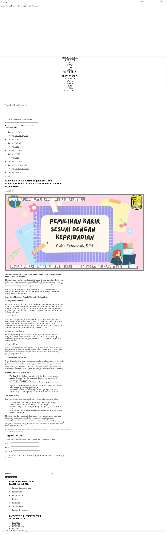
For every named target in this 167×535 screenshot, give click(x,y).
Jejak (21, 429)
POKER (70, 65)
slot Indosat (16, 531)
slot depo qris (23, 513)
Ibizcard (4, 2)
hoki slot (21, 509)
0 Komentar (19, 431)
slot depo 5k (16, 525)
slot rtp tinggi (26, 490)
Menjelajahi (38, 429)
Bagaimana (9, 429)
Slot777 (17, 154)
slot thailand (16, 527)
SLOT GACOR (70, 60)
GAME (7, 176)
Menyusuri (46, 429)
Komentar (8, 476)
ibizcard (12, 431)
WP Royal (25, 533)
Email (8, 447)
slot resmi (15, 502)
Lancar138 (18, 172)
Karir (25, 429)
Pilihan (61, 429)
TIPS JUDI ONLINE (70, 72)
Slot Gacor (18, 132)
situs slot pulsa (17, 494)
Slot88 (16, 139)
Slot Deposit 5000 (20, 165)
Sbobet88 (17, 143)
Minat (57, 429)
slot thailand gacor (18, 529)
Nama (8, 443)
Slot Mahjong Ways (21, 136)
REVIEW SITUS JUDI (70, 58)
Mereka (52, 429)
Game (17, 429)
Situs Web (8, 451)
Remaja (67, 429)
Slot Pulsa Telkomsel (21, 169)
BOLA (70, 67)
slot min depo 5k (17, 498)
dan (14, 429)
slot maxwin (16, 505)
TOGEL (70, 69)
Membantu (30, 429)
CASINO (70, 62)
